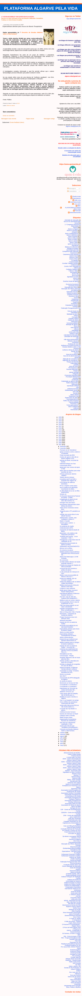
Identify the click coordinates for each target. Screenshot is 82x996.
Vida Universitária (75, 979)
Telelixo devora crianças (67, 477)
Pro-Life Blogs (76, 956)
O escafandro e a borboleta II (68, 684)
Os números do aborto (66, 550)
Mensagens (71, 188)
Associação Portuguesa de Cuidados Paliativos (73, 798)
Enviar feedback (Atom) (17, 122)
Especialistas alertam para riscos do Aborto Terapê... (69, 629)
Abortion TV (77, 775)
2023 (60, 422)
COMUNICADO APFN (66, 528)
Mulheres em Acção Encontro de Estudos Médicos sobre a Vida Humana (71, 347)
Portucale (78, 210)
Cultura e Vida (73, 271)
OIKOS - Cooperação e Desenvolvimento (74, 931)
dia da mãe (75, 274)
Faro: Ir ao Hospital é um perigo (69, 700)
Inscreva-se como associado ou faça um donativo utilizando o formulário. (22, 18)
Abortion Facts (76, 773)
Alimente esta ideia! (66, 620)
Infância (76, 329)
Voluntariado (74, 409)
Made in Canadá (65, 521)
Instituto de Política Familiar (72, 884)
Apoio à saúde (73, 241)
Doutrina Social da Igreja (70, 281)
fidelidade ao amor (72, 314)
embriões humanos (73, 294)
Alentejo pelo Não (75, 781)
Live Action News (75, 897)
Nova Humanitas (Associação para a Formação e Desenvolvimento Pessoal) (72, 914)
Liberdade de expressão (71, 336)
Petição (75, 371)
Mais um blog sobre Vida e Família (70, 612)
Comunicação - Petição (67, 655)
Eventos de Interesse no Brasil (69, 714)
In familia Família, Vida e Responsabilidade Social (73, 874)
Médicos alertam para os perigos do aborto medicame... (69, 643)
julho (61, 738)
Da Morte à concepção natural (72, 836)
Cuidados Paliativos (72, 269)
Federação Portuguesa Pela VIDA (70, 862)
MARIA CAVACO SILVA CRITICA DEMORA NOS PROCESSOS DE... (69, 553)
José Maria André (75, 202)
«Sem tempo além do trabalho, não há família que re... (69, 694)
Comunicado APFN (65, 465)
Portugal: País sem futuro (67, 502)
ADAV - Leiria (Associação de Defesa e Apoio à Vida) (72, 765)
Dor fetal (76, 280)
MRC (79, 206)
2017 (60, 426)
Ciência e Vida (73, 257)
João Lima (77, 200)
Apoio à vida (73, 242)
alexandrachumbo (75, 212)
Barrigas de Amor (75, 808)
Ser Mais (78, 964)
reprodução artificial (73, 385)
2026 (60, 417)
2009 (60, 441)
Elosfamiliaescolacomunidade (72, 848)
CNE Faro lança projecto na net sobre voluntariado (69, 606)
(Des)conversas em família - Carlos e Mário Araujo (72, 753)
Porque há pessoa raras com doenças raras (68, 617)
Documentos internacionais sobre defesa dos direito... (70, 505)
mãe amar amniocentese (71, 339)
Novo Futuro (77, 917)
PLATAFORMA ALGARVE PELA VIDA (41, 8)
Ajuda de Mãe (76, 778)
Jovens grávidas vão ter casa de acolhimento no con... (69, 602)
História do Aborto (73, 320)
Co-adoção (74, 260)
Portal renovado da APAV (67, 455)
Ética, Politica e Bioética (73, 987)
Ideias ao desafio (75, 872)
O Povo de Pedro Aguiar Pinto (72, 927)
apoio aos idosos (73, 244)
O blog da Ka (77, 929)
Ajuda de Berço (76, 776)
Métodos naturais (73, 341)
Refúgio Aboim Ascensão (73, 959)
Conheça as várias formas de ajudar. (11, 20)
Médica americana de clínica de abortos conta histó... (69, 585)
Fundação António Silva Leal (72, 864)
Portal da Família (75, 953)
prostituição (75, 380)
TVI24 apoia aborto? (72, 405)
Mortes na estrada (65, 674)
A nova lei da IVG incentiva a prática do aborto (68, 569)
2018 (60, 424)
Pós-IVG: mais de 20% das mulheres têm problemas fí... (69, 597)
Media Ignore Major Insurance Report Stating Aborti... (69, 590)
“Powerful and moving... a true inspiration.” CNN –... (69, 537)
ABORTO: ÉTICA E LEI (67, 691)
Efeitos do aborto (11, 105)
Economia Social (74, 285)
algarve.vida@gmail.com (73, 126)
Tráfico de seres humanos (71, 400)
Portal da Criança (75, 951)
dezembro (63, 446)
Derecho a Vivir (76, 838)
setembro (63, 734)
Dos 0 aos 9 (77, 841)
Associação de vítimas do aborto (71, 805)
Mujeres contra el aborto (73, 906)
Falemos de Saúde (75, 857)
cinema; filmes (73, 259)
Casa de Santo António (74, 827)
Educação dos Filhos (71, 287)
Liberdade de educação (72, 220)
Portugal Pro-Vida (75, 954)
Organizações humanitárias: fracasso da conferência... (68, 719)
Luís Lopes (77, 204)
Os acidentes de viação (67, 526)
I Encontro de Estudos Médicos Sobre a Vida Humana (69, 729)
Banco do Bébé (76, 806)
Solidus (78, 970)
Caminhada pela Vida (74, 820)
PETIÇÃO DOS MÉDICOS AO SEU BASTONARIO (69, 626)
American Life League (74, 782)
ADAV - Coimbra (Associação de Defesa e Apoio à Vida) (71, 762)
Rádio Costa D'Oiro (75, 962)
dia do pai (75, 275)
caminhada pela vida (72, 250)
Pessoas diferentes (72, 369)
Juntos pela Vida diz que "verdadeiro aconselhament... (69, 726)
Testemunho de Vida (71, 397)
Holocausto (74, 321)
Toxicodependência (72, 399)
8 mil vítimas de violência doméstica (67, 483)
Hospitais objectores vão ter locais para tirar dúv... (70, 658)
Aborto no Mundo (72, 230)
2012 (60, 435)
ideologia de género (72, 324)
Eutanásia (74, 303)
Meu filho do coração (74, 903)
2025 (60, 419)
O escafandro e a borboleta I (68, 686)
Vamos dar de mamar (74, 976)
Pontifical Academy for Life (73, 945)
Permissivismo (73, 368)
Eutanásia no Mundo (72, 305)
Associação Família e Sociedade (71, 793)
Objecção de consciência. (70, 360)
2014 (60, 432)
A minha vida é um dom (74, 757)
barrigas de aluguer (73, 248)
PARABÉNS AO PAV (66, 654)
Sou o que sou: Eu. (75, 972)
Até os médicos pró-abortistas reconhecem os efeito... (69, 488)
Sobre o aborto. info (75, 966)
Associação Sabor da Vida (73, 803)
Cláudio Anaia (76, 196)
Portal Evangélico (75, 950)
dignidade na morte (73, 277)
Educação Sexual (72, 291)
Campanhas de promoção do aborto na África (68, 543)
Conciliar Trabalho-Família (70, 263)
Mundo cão (74, 351)
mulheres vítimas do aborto (70, 350)
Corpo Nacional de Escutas (72, 832)
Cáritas (78, 835)
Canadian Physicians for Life (72, 821)
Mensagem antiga (49, 118)
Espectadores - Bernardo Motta (71, 851)
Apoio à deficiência (72, 235)
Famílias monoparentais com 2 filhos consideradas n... (69, 609)
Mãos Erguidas (76, 911)
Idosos (76, 326)
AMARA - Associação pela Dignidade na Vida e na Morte (72, 771)
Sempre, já (63, 494)
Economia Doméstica (72, 284)
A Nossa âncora (76, 756)
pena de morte (73, 366)
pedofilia (76, 365)
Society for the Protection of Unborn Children (72, 968)
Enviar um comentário (8, 115)
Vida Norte (77, 978)
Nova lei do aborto (71, 354)
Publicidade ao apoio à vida (69, 381)
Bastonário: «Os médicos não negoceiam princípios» (68, 533)
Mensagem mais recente (8, 118)
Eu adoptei (77, 853)
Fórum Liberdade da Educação (71, 866)
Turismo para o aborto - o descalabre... (67, 523)
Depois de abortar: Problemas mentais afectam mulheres (69, 668)
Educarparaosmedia (75, 842)
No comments (64, 560)
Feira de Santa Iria (73, 311)
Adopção (74, 232)
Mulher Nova (77, 908)
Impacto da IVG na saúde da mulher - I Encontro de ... (68, 646)
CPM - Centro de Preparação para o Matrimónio (72, 816)
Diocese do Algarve (75, 839)
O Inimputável (76, 920)
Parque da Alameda (73, 362)
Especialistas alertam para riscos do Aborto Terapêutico (22, 26)
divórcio (75, 278)
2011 (60, 437)
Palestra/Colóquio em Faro (68, 463)
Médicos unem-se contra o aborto (70, 600)
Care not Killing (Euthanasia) (72, 826)
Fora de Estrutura (75, 863)
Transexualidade (74, 402)
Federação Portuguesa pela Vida (71, 308)
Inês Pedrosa (75, 327)
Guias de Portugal (75, 867)
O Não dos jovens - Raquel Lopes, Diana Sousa (72, 922)
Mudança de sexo (73, 344)
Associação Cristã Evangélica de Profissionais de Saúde (71, 790)
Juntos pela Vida (74, 332)
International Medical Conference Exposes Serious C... (69, 594)
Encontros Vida (73, 296)
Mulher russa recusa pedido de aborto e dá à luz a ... (69, 575)
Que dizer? (63, 676)
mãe (77, 338)
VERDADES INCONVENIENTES (69, 546)
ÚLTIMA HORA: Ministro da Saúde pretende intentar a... (70, 562)
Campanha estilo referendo (70, 251)
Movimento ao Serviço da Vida (69, 683)
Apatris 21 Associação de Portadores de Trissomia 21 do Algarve (71, 785)
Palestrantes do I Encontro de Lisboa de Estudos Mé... (68, 689)
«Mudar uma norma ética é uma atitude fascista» (69, 515)
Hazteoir (78, 869)
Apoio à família (72, 236)
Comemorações (74, 262)
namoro (76, 353)
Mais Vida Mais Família (74, 902)
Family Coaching (76, 859)
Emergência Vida (75, 850)
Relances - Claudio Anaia (73, 960)
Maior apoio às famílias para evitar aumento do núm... (70, 471)
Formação (75, 317)
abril (61, 743)
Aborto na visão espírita (67, 632)
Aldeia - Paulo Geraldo (74, 779)
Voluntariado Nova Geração (72, 985)
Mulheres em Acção (75, 909)
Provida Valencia (76, 957)
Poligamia (76, 374)
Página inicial (30, 118)
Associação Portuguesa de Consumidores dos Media (73, 795)
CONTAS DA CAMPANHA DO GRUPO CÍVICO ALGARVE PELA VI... (69, 650)
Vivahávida (77, 984)
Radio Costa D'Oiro (72, 382)
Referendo (75, 384)
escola (76, 297)
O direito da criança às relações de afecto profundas (70, 565)
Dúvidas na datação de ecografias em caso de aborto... (70, 664)
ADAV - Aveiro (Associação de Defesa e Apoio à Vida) (72, 759)
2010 (60, 439)
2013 (60, 433)
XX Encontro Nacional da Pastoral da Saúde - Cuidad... (70, 496)
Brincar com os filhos (66, 548)
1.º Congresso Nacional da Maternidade (73, 225)
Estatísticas (75, 299)
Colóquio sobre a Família (67, 715)
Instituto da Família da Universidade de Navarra (73, 880)
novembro (63, 448)
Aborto (75, 227)
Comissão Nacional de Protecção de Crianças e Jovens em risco (71, 829)
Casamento (73, 253)
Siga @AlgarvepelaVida (73, 18)
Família (75, 306)
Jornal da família (76, 891)
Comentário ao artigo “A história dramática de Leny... (69, 671)
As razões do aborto (66, 681)
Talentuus (78, 973)
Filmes (76, 315)
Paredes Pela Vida (75, 939)
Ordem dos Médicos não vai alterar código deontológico (70, 582)
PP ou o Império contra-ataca (68, 485)
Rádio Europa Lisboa (66, 717)
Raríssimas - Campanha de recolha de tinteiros (68, 614)
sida (77, 387)
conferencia (74, 265)
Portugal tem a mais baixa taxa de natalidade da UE (70, 540)
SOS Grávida (77, 963)
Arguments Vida (76, 788)
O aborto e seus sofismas (67, 588)
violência (76, 408)
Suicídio (75, 393)
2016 (60, 428)
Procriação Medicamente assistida (73, 377)
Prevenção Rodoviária (71, 375)
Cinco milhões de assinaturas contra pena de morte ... (68, 702)
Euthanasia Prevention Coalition (71, 854)
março (62, 745)
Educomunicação (75, 847)
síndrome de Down (73, 388)
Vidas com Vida (76, 981)
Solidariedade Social (71, 390)
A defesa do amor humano (68, 712)
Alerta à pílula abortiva (66, 637)
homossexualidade (72, 323)
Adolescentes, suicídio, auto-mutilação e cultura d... (68, 518)
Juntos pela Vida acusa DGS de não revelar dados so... (69, 706)
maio (61, 741)
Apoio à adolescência (71, 233)
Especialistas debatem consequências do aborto (68, 634)
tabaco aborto (74, 394)
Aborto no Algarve (73, 229)
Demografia (73, 272)
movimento (75, 342)
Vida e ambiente (73, 406)
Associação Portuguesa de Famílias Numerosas (73, 801)
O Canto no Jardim (75, 918)
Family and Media (75, 860)
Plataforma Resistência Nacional (71, 944)
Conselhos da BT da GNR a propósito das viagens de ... (69, 479)
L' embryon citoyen (75, 894)
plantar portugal (74, 372)
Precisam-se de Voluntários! (68, 450)
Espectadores (76, 198)
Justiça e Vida (74, 333)
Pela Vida (78, 941)
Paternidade (74, 363)
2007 (60, 444)
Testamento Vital (74, 396)
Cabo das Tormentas (74, 818)
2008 (60, 442)
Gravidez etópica (74, 318)
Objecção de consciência (70, 359)
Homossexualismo (75, 870)
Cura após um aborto (74, 833)
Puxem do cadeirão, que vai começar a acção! (68, 579)
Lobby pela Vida (76, 899)
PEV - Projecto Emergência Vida (71, 938)
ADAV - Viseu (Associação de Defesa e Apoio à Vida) (72, 768)
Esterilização (75, 300)
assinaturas (75, 245)
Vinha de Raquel (76, 982)
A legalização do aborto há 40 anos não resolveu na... (68, 500)
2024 (60, 421)
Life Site (78, 896)
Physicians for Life (75, 942)
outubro (62, 732)
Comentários (72, 191)
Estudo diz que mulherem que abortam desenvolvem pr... (69, 639)
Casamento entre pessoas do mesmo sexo (72, 255)
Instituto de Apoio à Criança (72, 882)
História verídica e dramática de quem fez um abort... (69, 661)
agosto (62, 736)
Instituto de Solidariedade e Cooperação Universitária (72, 886)
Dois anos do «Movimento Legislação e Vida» (67, 723)
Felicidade (74, 312)
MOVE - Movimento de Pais (72, 900)
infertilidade (75, 330)
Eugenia (75, 302)
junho (62, 740)
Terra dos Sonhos (75, 975)
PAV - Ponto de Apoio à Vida (72, 936)
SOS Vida (76, 391)
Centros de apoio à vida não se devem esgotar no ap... (69, 457)
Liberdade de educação (71, 335)
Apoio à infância (72, 238)
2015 (60, 430)
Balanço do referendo (71, 247)
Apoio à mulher (72, 239)
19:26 (18, 103)
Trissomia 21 (74, 403)
